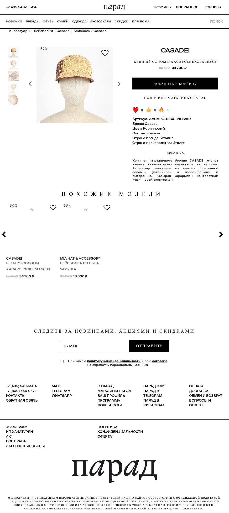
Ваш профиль (111, 396)
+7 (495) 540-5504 (21, 386)
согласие (159, 361)
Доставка (198, 391)
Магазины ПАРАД (114, 391)
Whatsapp (62, 396)
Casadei (175, 50)
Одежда (79, 21)
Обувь (48, 21)
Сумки (62, 21)
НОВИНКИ (14, 21)
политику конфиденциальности (114, 361)
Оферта (105, 436)
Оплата (196, 386)
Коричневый (154, 128)
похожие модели (113, 194)
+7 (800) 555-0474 (21, 391)
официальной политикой (197, 497)
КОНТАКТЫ (15, 396)
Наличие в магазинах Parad (175, 98)
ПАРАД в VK (154, 386)
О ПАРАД (106, 386)
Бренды (32, 21)
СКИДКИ (121, 21)
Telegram (61, 391)
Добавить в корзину (175, 84)
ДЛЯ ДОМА (140, 21)
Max (56, 386)
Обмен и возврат (205, 396)
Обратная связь (22, 400)
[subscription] (94, 346)
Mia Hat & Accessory (80, 258)
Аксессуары (100, 21)
